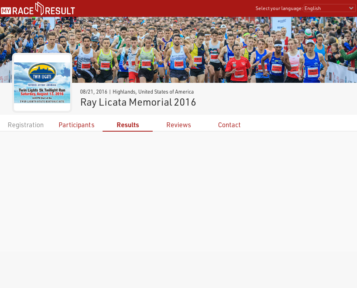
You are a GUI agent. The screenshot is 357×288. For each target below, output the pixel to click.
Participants (76, 124)
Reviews (178, 124)
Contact (229, 124)
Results (128, 124)
